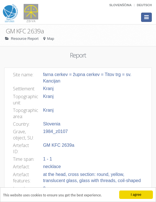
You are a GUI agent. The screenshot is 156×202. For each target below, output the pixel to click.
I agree (136, 194)
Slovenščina (120, 5)
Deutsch (144, 5)
